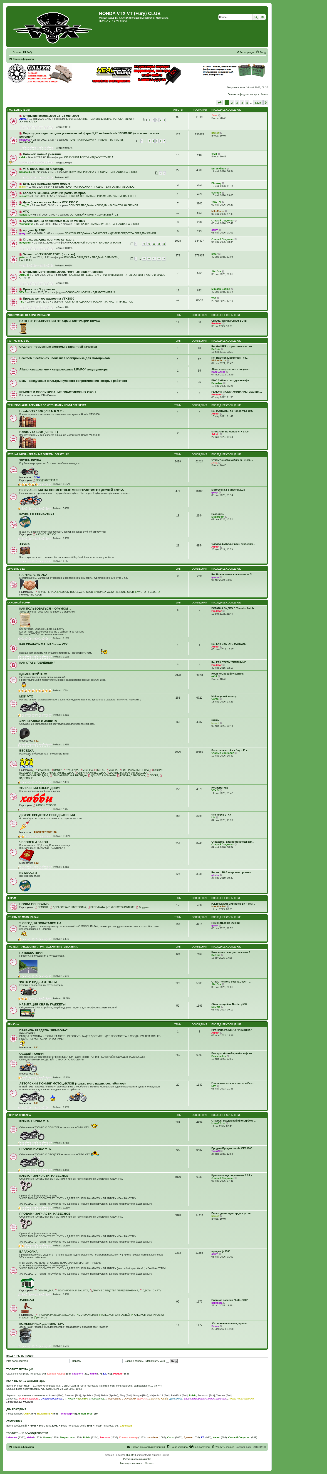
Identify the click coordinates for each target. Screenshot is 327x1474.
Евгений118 (218, 168)
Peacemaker (218, 1056)
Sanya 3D (25, 214)
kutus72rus (218, 1123)
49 (149, 243)
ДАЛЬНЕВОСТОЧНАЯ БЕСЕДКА (127, 772)
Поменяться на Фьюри (225, 922)
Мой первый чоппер (223, 696)
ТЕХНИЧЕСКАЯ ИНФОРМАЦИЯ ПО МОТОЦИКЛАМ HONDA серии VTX (46, 405)
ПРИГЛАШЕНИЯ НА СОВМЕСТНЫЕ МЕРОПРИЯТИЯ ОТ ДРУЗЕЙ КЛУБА (71, 490)
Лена (214, 115)
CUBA (27, 1413)
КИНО (99, 770)
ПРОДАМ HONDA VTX (35, 1148)
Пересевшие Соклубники (121, 1398)
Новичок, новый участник (42, 154)
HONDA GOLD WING (34, 904)
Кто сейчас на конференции (25, 1381)
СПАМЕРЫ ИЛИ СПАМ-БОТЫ (229, 320)
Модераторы (97, 1398)
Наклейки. (217, 514)
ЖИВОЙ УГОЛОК (44, 805)
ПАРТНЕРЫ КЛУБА (18, 341)
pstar (22, 257)
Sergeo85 (25, 172)
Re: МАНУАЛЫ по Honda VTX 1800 (232, 410)
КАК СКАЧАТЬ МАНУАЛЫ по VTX (43, 644)
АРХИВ (24, 544)
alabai (93, 1373)
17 (154, 258)
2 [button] (232, 103)
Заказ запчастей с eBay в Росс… (231, 750)
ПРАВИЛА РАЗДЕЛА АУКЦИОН (54, 1314)
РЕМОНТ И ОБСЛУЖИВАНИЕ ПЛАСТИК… (236, 391)
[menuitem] (27, 52)
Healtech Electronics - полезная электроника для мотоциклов (64, 358)
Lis (213, 817)
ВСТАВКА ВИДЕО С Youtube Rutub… (233, 608)
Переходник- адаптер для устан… (232, 1213)
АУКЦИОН (26, 1300)
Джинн (188, 1437)
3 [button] (237, 103)
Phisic (192, 1395)
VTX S (23, 292)
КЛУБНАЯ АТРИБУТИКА (36, 514)
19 (164, 258)
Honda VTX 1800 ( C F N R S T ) (41, 411)
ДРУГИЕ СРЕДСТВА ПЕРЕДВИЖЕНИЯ (133, 233)
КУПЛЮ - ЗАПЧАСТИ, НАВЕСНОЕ (121, 224)
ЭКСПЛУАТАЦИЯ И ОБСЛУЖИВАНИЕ (111, 907)
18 (159, 258)
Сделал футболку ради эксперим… (233, 544)
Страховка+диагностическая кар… (232, 841)
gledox (215, 875)
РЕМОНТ (41, 907)
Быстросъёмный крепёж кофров (231, 1053)
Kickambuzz (218, 360)
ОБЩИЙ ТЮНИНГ (32, 1053)
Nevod (216, 1437)
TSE (21, 301)
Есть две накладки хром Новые (46, 183)
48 (144, 243)
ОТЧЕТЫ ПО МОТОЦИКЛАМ (23, 917)
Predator (216, 323)
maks (22, 186)
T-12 (36, 740)
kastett (215, 133)
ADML (23, 118)
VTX (26, 211)
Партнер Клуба (158, 1398)
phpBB (129, 1455)
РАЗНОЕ (40, 1317)
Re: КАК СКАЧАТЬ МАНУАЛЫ (229, 644)
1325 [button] (258, 103)
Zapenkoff (126, 1425)
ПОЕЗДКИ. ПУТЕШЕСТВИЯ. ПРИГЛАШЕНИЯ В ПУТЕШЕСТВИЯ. (106, 274)
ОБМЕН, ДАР (44, 1290)
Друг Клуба (175, 1398)
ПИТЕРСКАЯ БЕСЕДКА (134, 770)
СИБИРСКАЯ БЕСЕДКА (89, 772)
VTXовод (69, 1398)
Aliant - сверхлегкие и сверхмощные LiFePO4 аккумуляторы (64, 369)
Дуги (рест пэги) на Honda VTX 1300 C (50, 202)
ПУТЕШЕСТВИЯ (30, 952)
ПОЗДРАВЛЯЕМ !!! (45, 480)
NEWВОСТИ (28, 872)
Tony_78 (24, 205)
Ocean (47, 1437)
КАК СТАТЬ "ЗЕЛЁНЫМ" (37, 662)
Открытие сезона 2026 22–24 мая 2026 (51, 115)
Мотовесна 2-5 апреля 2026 (228, 489)
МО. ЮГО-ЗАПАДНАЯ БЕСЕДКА (52, 772)
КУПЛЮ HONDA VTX (34, 1121)
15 (144, 258)
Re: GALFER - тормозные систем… (232, 346)
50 (154, 243)
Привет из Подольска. (39, 289)
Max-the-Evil (218, 906)
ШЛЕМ (215, 720)
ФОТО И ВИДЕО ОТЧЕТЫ (38, 982)
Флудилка (42, 770)
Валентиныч (45, 1413)
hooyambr (25, 242)
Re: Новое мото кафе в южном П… (232, 574)
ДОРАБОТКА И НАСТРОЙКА (68, 907)
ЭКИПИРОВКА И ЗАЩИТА (38, 720)
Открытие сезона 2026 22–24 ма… (232, 460)
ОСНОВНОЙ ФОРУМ (76, 157)
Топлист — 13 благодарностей (27, 1433)
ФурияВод (82, 1398)
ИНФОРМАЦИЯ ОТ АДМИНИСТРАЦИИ (28, 315)
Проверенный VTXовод (19, 1401)
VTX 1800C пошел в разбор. (43, 169)
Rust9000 (24, 139)
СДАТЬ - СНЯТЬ (150, 1290)
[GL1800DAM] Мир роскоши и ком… (233, 903)
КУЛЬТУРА (70, 770)
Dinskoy (216, 183)
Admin (215, 413)
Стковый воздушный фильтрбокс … (234, 1120)
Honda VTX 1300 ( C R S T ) (38, 432)
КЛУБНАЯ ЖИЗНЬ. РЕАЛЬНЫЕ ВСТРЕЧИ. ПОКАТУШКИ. (99, 118)
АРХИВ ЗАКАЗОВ (44, 534)
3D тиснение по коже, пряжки (229, 1323)
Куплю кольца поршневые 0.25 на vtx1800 (54, 221)
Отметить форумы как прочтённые (248, 94)
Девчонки (142, 1398)
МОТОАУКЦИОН (87, 1314)
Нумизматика (219, 787)
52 (164, 243)
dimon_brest (85, 1413)
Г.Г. (105, 1373)
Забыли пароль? (134, 1361)
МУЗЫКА (86, 770)
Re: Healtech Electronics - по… (229, 357)
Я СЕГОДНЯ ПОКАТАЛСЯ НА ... (42, 923)
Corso (215, 698)
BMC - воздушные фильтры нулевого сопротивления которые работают (73, 380)
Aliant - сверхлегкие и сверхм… (230, 369)
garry (22, 233)
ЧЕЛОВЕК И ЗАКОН (109, 242)
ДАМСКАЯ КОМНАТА (102, 775)
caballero (152, 1437)
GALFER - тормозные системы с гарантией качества (58, 346)
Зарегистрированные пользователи (205, 1398)
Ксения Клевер (56, 1373)
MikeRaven (217, 211)
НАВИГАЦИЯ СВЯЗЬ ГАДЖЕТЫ (42, 1004)
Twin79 (215, 1151)
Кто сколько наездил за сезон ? (230, 952)
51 (159, 243)
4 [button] (242, 103)
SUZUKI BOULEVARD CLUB (75, 592)
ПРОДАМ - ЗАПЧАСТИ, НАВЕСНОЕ (117, 172)
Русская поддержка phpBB (137, 1459)
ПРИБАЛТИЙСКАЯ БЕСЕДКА (68, 775)
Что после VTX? (221, 814)
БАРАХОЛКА (100, 233)
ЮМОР (56, 770)
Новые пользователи (241, 1398)
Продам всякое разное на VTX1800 (48, 298)
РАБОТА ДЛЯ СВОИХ (131, 775)
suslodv (24, 196)
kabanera (216, 1302)
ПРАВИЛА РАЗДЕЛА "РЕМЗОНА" (43, 1030)
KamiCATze (218, 371)
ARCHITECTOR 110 (45, 832)
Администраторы (28, 1398)
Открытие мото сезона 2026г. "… (231, 981)
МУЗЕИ (111, 770)
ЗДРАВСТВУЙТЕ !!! (103, 157)
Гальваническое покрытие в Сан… (233, 1083)
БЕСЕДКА (26, 750)
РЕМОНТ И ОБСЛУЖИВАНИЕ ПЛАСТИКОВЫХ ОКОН (57, 392)
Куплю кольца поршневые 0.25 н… (233, 1175)
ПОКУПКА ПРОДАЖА (81, 139)
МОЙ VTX (26, 696)
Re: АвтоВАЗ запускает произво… (232, 872)
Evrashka (217, 383)
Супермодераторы (52, 1398)
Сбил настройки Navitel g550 (229, 1004)
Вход (9, 1355)
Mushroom (217, 516)
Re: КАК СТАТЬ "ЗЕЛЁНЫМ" (228, 662)
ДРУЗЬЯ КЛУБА (16, 569)
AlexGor (24, 274)
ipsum (215, 577)
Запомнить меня (157, 1361)
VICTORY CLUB (145, 592)
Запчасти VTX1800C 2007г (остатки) (49, 254)
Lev (213, 1085)
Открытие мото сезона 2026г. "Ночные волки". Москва (63, 271)
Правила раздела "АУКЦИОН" (229, 1300)
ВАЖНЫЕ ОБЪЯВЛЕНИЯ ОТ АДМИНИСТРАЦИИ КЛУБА (59, 321)
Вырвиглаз (67, 1437)
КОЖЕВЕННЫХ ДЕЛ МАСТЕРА (41, 1323)
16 (149, 258)
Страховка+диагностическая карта (48, 239)
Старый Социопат (222, 220)
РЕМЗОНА (13, 1024)
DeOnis (215, 349)
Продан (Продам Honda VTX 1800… (233, 1148)
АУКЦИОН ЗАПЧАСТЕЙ (114, 1314)
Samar (215, 1326)
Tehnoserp (65, 1413)
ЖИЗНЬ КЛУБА (28, 121)
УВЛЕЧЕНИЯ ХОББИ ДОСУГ (39, 788)
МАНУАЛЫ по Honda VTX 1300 (229, 431)
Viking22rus (26, 224)
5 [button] (247, 103)
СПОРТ (152, 775)
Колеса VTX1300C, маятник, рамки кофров (54, 193)
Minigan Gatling (220, 289)
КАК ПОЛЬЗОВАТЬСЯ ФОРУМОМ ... (45, 608)
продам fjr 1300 (34, 230)
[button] (219, 102)
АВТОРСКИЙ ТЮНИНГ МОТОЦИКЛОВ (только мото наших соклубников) (72, 1083)
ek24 (22, 157)
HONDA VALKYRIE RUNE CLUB (114, 592)
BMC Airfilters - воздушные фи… (231, 380)
